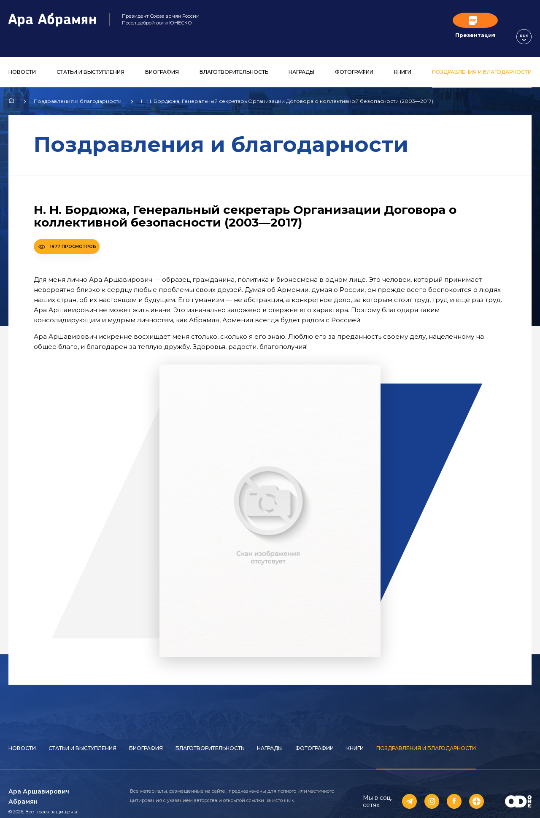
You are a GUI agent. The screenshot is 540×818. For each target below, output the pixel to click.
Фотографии (354, 58)
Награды (301, 58)
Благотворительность (234, 58)
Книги (402, 58)
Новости (22, 58)
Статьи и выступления (90, 58)
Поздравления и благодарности (482, 58)
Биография (162, 58)
